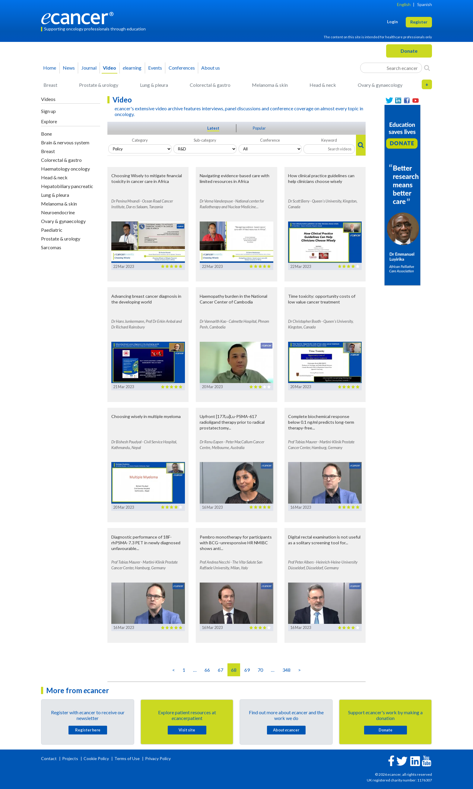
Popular (259, 128)
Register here (87, 730)
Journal (89, 68)
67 (220, 670)
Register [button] (418, 21)
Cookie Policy (96, 758)
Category (140, 140)
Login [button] (392, 21)
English (404, 4)
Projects (70, 758)
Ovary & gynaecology (380, 85)
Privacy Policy (158, 758)
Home (49, 68)
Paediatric (51, 230)
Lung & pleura (154, 85)
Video (109, 68)
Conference (270, 140)
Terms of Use (127, 758)
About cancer (286, 730)
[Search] (427, 68)
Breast (50, 85)
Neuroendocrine (58, 212)
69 (247, 670)
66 (207, 670)
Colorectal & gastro (210, 85)
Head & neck (323, 85)
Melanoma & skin (270, 85)
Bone (46, 134)
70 (260, 670)
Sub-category (205, 140)
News (69, 68)
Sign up (48, 111)
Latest (213, 128)
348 (286, 670)
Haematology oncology (65, 168)
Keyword (329, 140)
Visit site (187, 730)
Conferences (182, 68)
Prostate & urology (98, 85)
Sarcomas (51, 247)
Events (155, 68)
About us (210, 68)
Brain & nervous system (65, 142)
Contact (49, 758)
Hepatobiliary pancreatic (67, 186)
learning (132, 68)
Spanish (424, 4)
